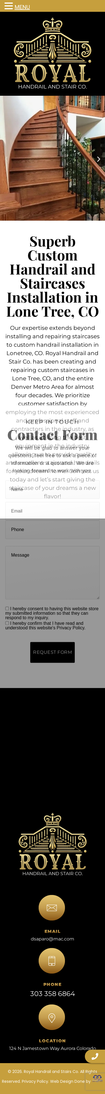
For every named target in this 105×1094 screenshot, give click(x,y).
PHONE (52, 984)
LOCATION (52, 1040)
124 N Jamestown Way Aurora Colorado (52, 1048)
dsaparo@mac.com (52, 939)
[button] (6, 159)
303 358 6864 (52, 994)
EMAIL (53, 931)
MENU (22, 7)
